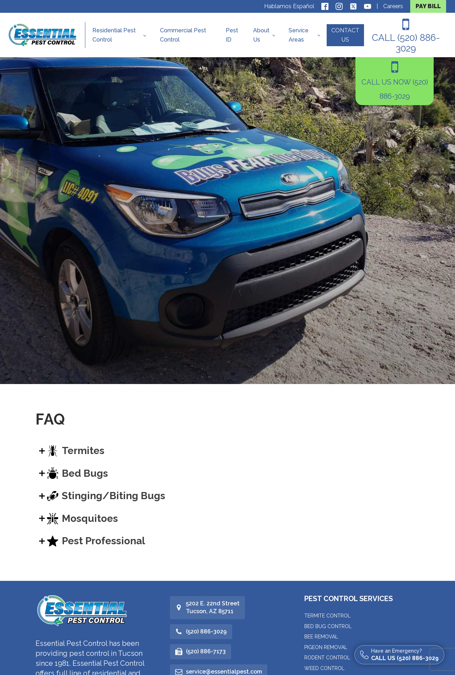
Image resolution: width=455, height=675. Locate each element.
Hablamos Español (289, 6)
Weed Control (324, 668)
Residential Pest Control (114, 35)
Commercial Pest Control (183, 35)
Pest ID (232, 35)
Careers (393, 6)
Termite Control (327, 616)
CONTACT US (345, 35)
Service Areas (299, 35)
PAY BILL (428, 6)
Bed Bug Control (328, 626)
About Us (261, 35)
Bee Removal (321, 636)
